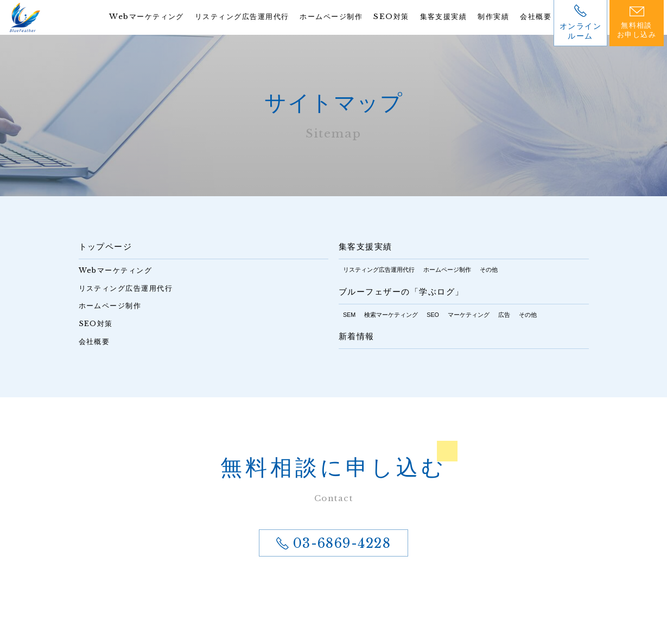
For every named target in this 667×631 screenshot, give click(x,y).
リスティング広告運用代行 (225, 16)
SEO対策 (383, 16)
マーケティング (469, 314)
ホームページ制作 (320, 16)
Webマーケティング (124, 16)
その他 (489, 269)
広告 (504, 314)
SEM (349, 314)
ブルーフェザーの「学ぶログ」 (401, 292)
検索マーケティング (391, 314)
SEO (433, 314)
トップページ (105, 247)
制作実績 (490, 16)
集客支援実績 (437, 16)
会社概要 (534, 16)
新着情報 (356, 337)
